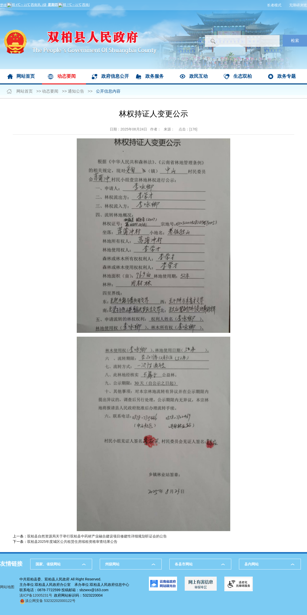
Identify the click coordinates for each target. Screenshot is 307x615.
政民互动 (198, 76)
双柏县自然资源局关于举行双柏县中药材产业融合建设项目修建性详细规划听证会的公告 (97, 536)
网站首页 (25, 76)
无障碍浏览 (298, 5)
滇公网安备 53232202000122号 (47, 601)
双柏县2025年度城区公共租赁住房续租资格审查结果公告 (72, 542)
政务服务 (154, 76)
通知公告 (76, 91)
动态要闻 (66, 76)
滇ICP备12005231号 (35, 595)
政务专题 (286, 76)
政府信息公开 (115, 76)
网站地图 (7, 587)
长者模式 (274, 5)
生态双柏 (242, 76)
